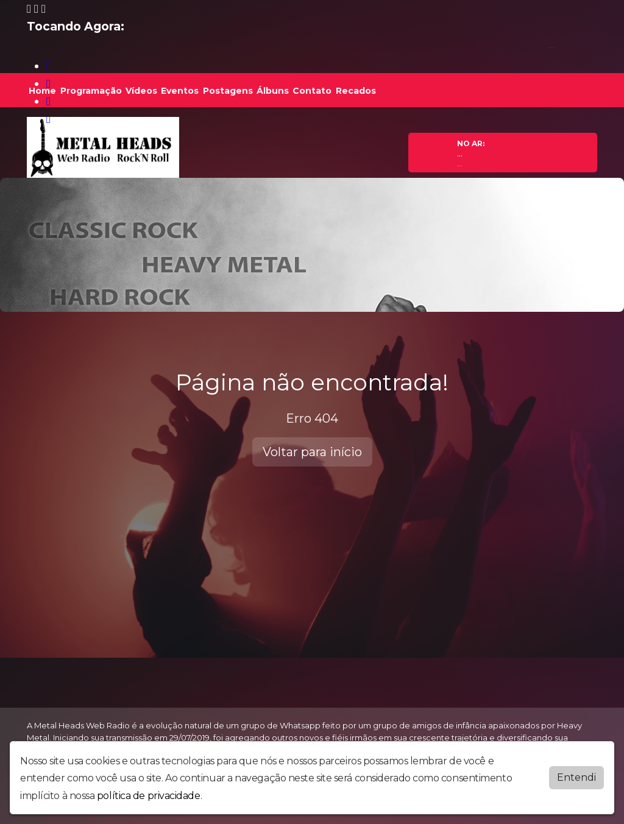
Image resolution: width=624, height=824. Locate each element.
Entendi (576, 777)
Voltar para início (312, 452)
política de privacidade (148, 795)
